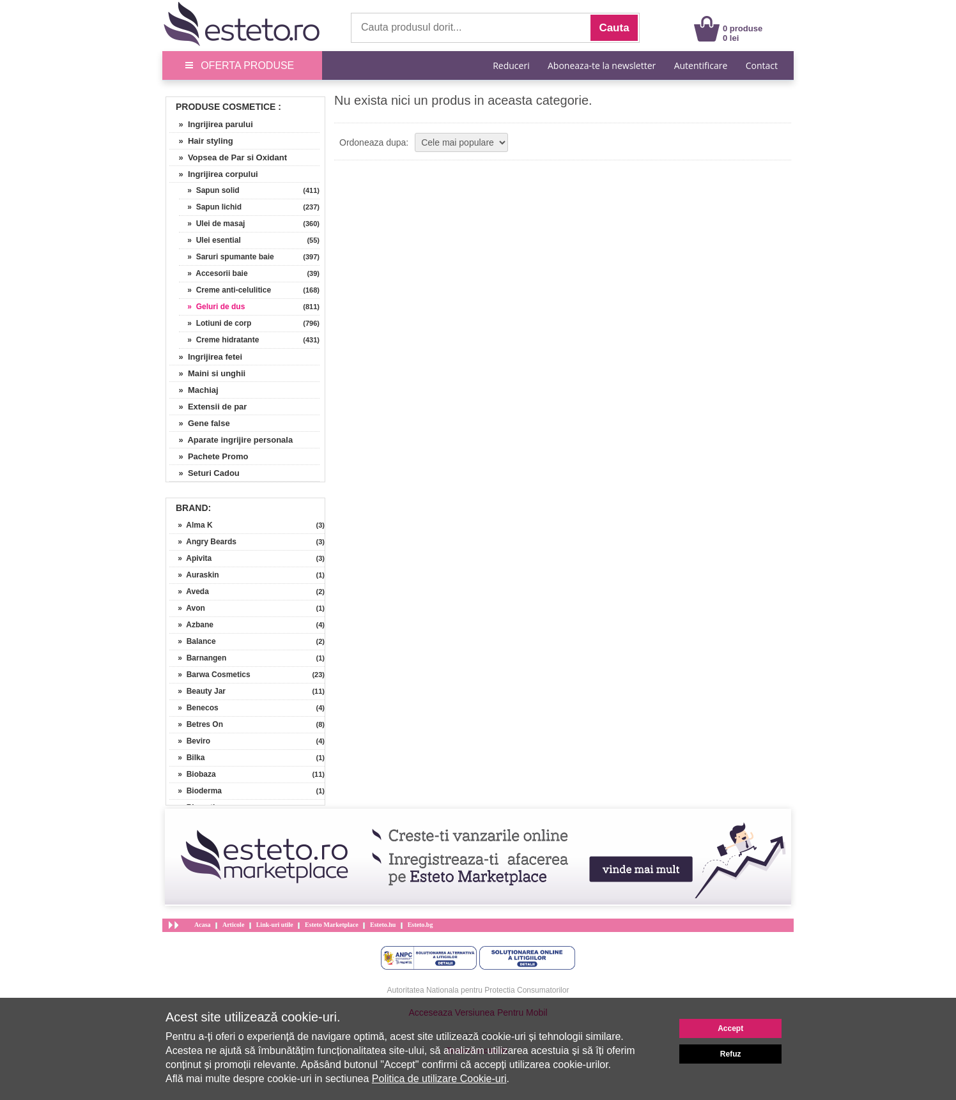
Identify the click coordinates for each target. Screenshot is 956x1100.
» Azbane (191, 624)
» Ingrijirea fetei (205, 357)
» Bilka (186, 757)
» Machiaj (194, 390)
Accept (730, 1028)
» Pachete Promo (209, 456)
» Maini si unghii (207, 373)
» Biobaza (192, 774)
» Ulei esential (210, 240)
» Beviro (189, 741)
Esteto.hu (383, 924)
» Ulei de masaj (212, 223)
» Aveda (189, 591)
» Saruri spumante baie (226, 256)
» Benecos (194, 707)
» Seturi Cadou (204, 473)
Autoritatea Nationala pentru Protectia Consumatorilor (478, 990)
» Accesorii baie (213, 273)
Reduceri (511, 65)
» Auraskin (194, 574)
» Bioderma (195, 790)
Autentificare (701, 65)
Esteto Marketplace (331, 924)
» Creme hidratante (219, 339)
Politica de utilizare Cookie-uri (439, 1078)
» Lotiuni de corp (215, 323)
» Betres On (196, 724)
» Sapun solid (209, 190)
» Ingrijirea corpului (213, 174)
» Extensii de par (208, 406)
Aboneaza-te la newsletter (602, 65)
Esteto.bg (420, 924)
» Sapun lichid (210, 206)
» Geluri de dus (212, 306)
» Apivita (190, 558)
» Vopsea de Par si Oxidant (228, 157)
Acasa (202, 924)
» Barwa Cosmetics (210, 674)
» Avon (187, 608)
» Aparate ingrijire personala (231, 440)
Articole (233, 924)
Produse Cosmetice (225, 107)
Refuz (730, 1054)
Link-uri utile (274, 924)
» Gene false (199, 423)
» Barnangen (197, 657)
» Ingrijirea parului (211, 124)
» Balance (192, 641)
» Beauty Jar (197, 691)
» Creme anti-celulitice (225, 290)
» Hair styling (201, 141)
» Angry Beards (202, 541)
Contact (762, 65)
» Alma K (191, 525)
